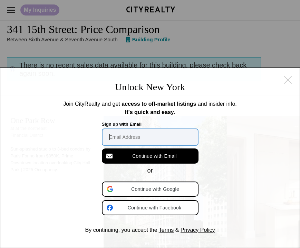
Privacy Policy (198, 230)
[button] (151, 189)
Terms (166, 230)
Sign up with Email (122, 124)
